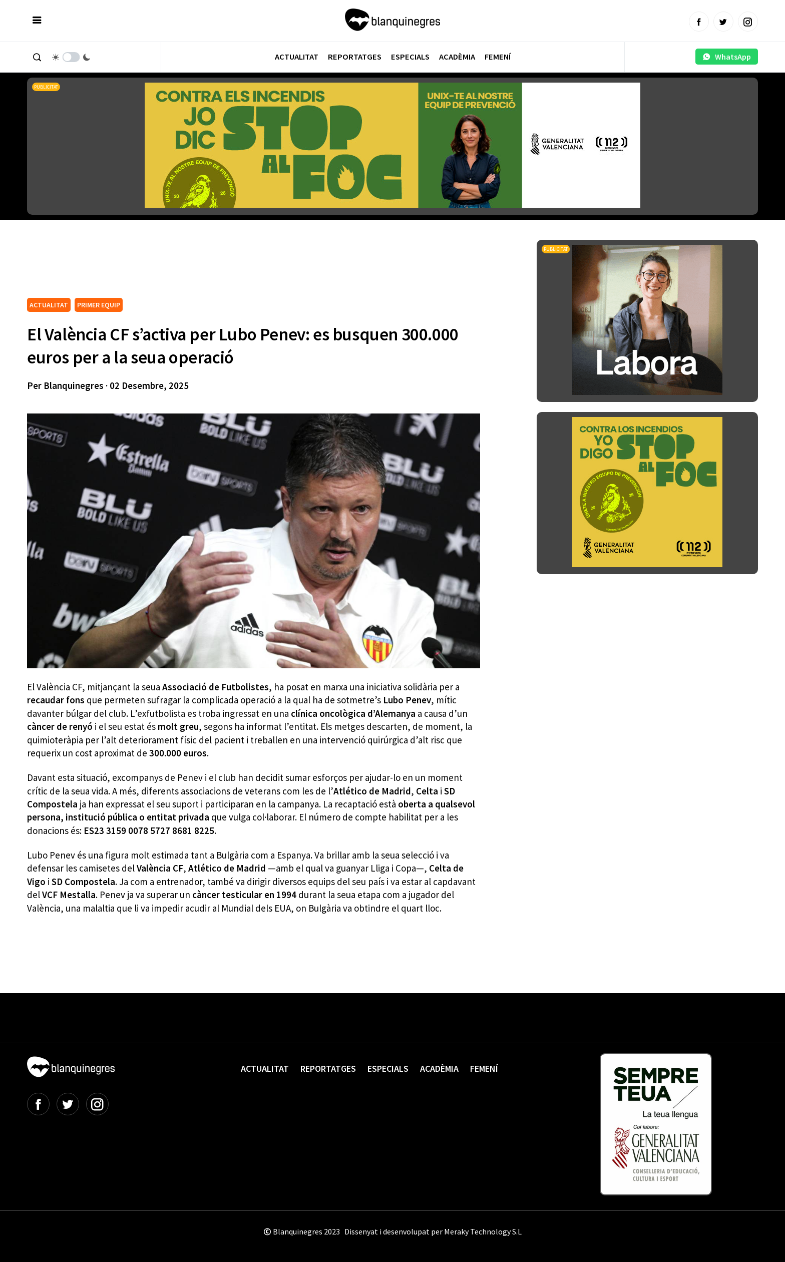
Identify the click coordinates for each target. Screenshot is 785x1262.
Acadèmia (457, 57)
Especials (410, 57)
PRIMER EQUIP (98, 304)
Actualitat (296, 57)
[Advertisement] (209, 267)
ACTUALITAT (49, 304)
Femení (498, 57)
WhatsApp (726, 57)
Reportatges (354, 57)
